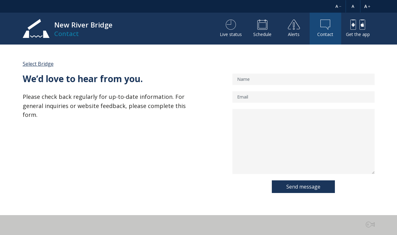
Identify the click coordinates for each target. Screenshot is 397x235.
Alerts (294, 28)
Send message (303, 186)
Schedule (262, 28)
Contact (325, 28)
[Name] (303, 79)
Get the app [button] (358, 28)
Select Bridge (38, 63)
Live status (231, 28)
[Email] (303, 97)
